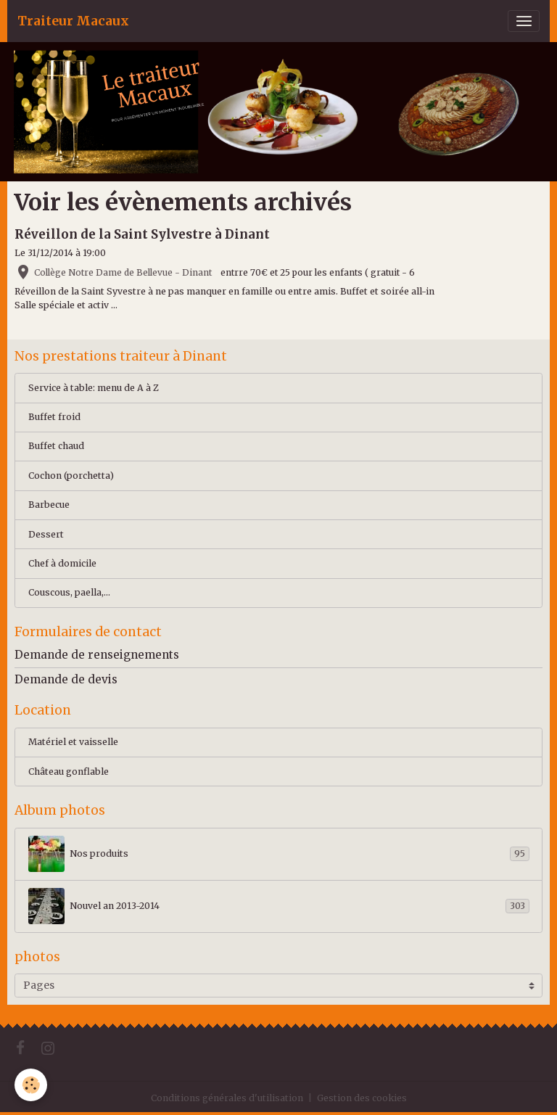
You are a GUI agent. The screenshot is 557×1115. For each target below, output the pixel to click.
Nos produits (278, 854)
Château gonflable (68, 771)
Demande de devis (66, 679)
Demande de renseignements (97, 655)
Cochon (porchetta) (71, 475)
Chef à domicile (62, 563)
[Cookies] (31, 1085)
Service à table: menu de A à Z (93, 387)
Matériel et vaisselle (73, 741)
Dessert (46, 534)
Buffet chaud (56, 445)
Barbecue (49, 504)
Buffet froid (54, 416)
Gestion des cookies (362, 1098)
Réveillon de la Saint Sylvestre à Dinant (142, 234)
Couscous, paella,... (69, 592)
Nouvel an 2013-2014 (278, 906)
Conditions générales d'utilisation (227, 1098)
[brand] (73, 21)
